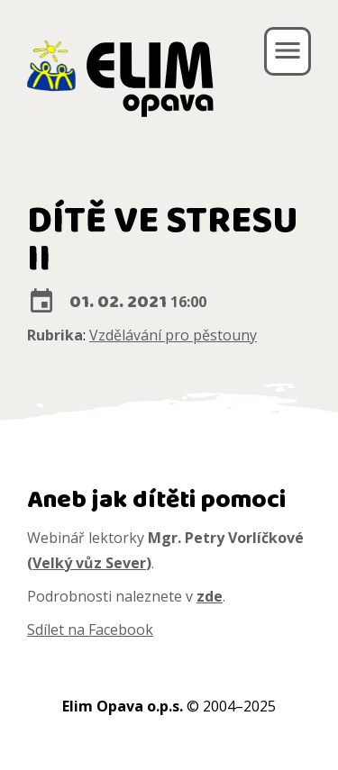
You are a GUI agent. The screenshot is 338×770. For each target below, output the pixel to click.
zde (209, 596)
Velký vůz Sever (89, 563)
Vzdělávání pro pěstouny (173, 335)
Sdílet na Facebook (90, 629)
